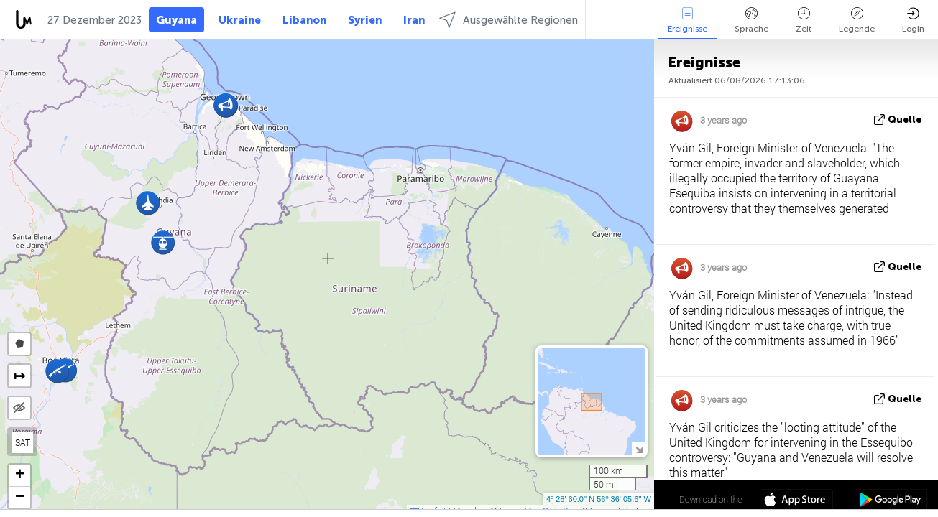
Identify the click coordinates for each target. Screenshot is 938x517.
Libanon (304, 20)
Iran (414, 20)
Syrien (365, 20)
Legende (857, 20)
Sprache (751, 20)
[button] (57, 371)
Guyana (176, 20)
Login (913, 20)
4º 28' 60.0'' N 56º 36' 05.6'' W (598, 499)
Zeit (803, 20)
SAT (22, 442)
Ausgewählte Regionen (508, 19)
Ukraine (240, 20)
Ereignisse (687, 20)
